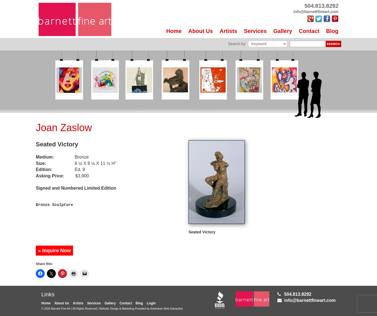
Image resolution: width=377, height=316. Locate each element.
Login (151, 303)
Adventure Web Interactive (166, 308)
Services (255, 31)
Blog (332, 31)
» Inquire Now (54, 250)
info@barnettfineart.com (310, 300)
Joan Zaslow (64, 127)
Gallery (282, 31)
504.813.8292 (297, 294)
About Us (200, 31)
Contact (309, 31)
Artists (228, 31)
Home (174, 31)
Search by (236, 44)
